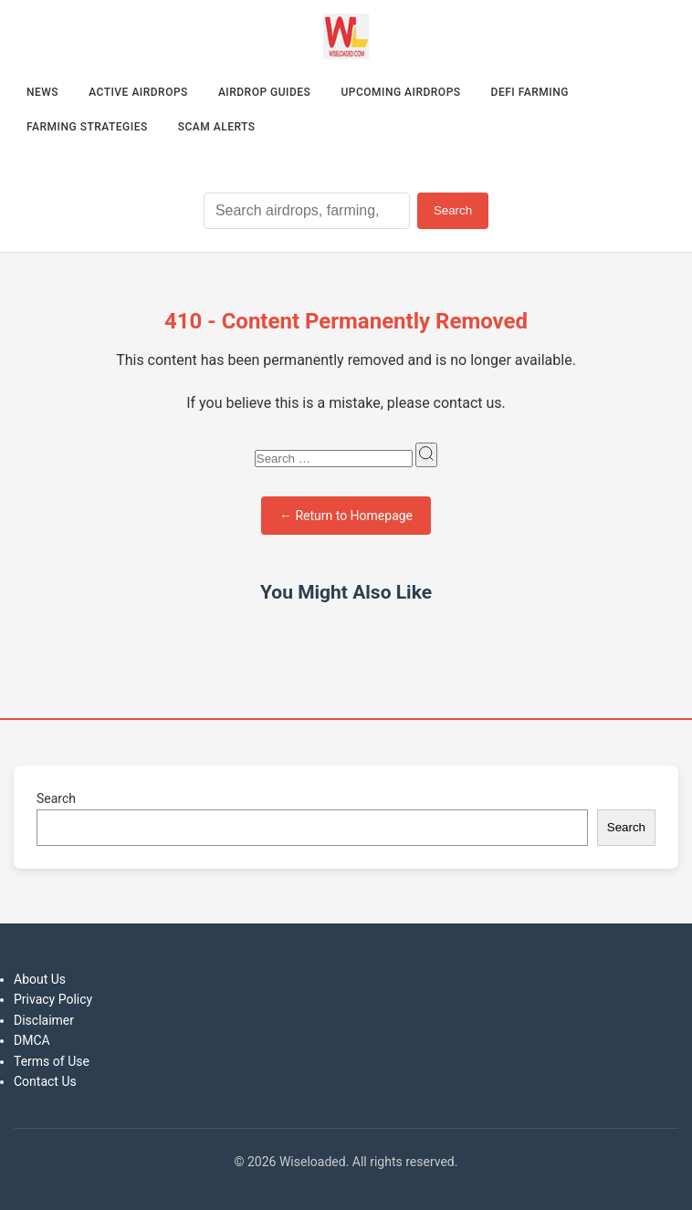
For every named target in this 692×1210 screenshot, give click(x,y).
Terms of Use (51, 1061)
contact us (468, 403)
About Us (40, 979)
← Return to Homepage (346, 515)
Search (453, 210)
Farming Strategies (87, 126)
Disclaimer (44, 1020)
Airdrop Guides (264, 92)
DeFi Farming (530, 92)
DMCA (32, 1040)
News (42, 92)
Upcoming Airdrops (400, 92)
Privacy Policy (53, 999)
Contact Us (45, 1081)
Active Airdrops (138, 92)
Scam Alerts (217, 126)
